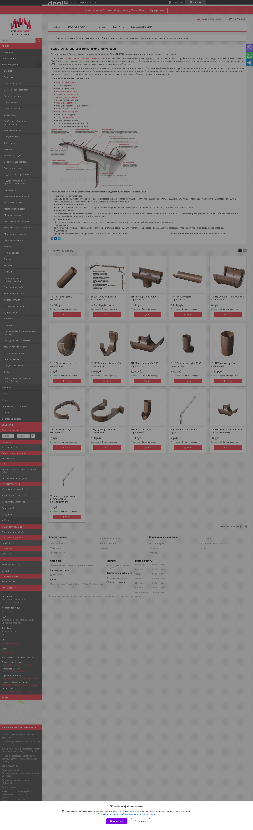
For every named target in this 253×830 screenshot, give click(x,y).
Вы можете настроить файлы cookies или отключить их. (125, 814)
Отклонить (140, 821)
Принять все (116, 821)
